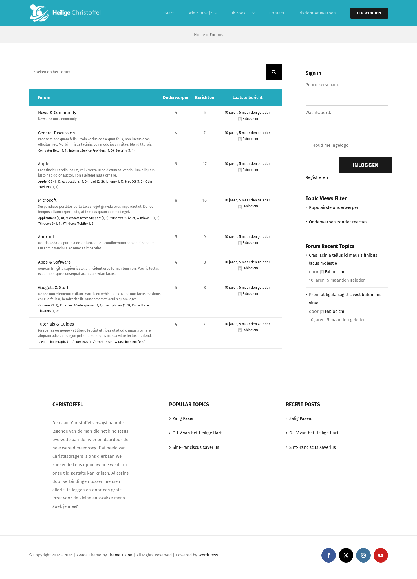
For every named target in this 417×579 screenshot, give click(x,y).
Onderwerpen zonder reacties (338, 222)
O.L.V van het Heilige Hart (197, 432)
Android (46, 236)
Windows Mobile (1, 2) (78, 223)
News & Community (57, 112)
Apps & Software (54, 262)
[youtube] (381, 555)
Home (199, 34)
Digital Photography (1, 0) (56, 342)
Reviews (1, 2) (86, 342)
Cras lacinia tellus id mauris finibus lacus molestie (343, 259)
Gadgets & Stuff (53, 287)
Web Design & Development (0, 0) (121, 342)
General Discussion (56, 132)
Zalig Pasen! (184, 418)
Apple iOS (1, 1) (49, 181)
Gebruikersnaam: (322, 84)
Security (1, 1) (125, 150)
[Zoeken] (274, 72)
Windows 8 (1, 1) (49, 223)
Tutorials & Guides (56, 324)
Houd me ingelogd (330, 145)
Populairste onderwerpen (334, 207)
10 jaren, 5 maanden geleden (248, 113)
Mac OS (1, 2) (134, 181)
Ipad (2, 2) (96, 181)
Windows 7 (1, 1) (148, 218)
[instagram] (363, 555)
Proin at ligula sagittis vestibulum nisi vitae (346, 299)
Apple (43, 163)
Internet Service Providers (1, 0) (91, 150)
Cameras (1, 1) (48, 305)
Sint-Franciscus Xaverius (196, 447)
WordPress (208, 555)
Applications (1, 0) (75, 181)
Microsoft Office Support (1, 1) (87, 218)
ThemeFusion (120, 555)
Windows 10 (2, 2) (122, 218)
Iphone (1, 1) (114, 181)
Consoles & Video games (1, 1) (81, 305)
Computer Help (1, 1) (52, 150)
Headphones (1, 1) (117, 305)
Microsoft (47, 200)
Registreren (317, 177)
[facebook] (328, 555)
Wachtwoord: (318, 112)
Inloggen (366, 165)
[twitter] (346, 555)
